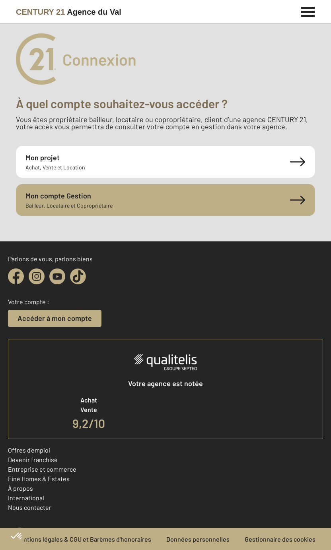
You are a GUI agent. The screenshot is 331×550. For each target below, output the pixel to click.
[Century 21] (68, 12)
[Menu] (308, 11)
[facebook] (16, 276)
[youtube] (57, 276)
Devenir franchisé (33, 459)
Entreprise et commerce (42, 469)
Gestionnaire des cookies (280, 539)
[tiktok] (78, 276)
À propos (20, 488)
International (26, 497)
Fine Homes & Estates (39, 478)
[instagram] (37, 276)
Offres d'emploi (29, 450)
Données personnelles (198, 539)
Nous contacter (29, 507)
